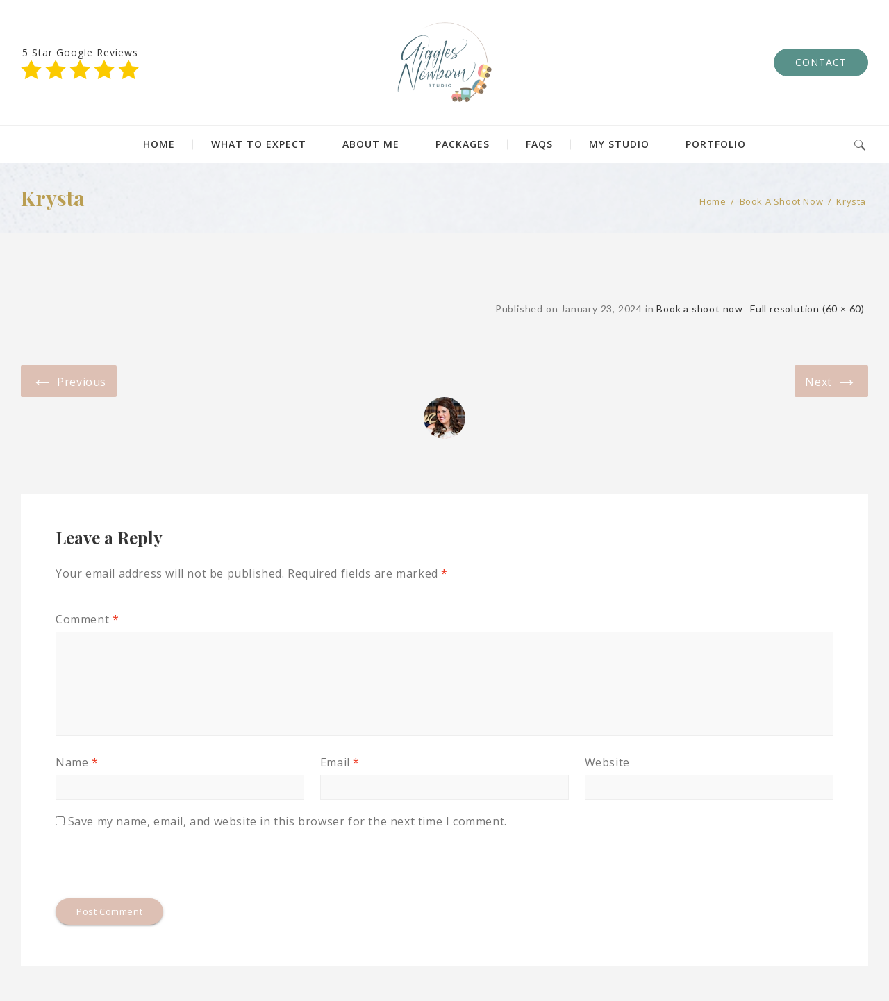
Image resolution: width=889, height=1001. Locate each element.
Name (77, 762)
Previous (68, 380)
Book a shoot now (782, 201)
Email (340, 762)
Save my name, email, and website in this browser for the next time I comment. (287, 821)
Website (607, 762)
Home (712, 201)
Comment (87, 619)
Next (831, 380)
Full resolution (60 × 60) (807, 308)
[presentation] (161, 864)
